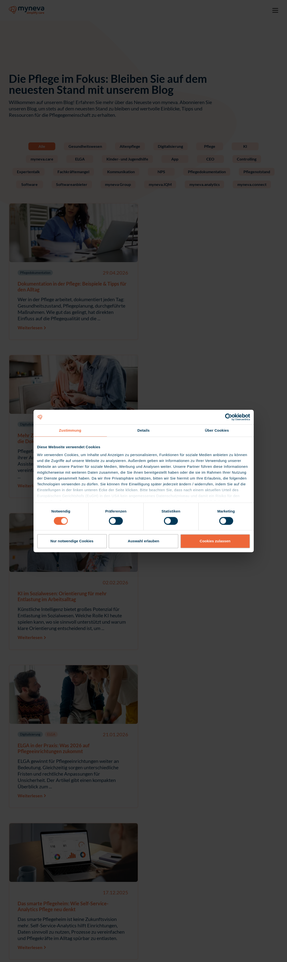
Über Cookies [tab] (217, 430)
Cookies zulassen (215, 541)
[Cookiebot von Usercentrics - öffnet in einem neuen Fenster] (228, 417)
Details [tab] (144, 430)
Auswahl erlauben (143, 541)
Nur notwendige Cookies (71, 541)
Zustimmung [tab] (70, 430)
